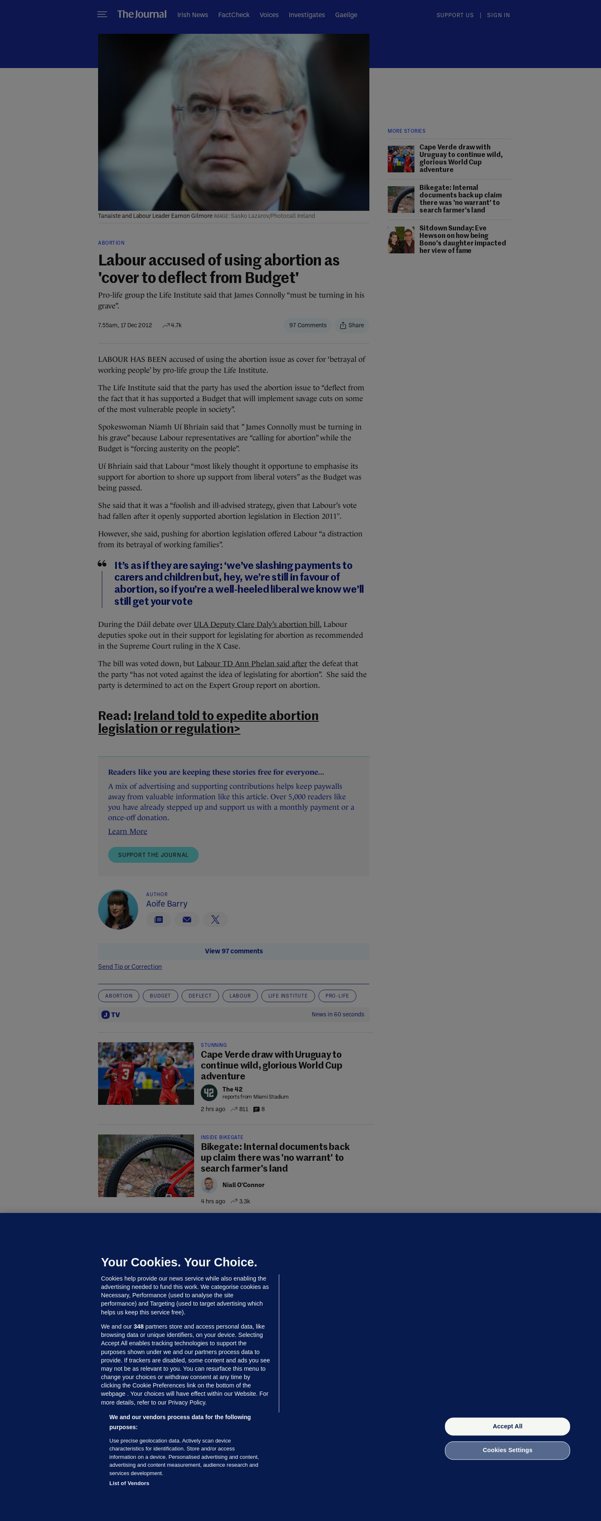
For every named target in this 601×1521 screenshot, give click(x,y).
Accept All (508, 1426)
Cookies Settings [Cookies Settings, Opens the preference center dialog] (508, 1450)
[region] (300, 1367)
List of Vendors (129, 1483)
